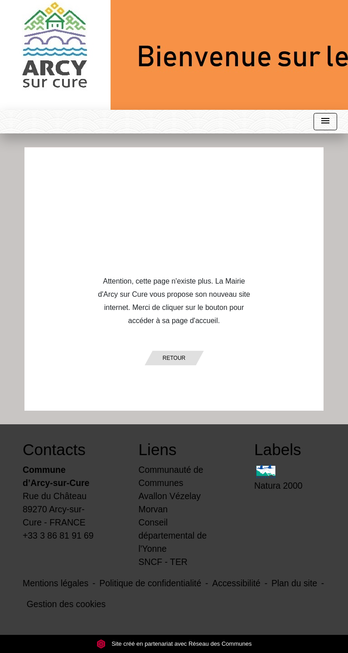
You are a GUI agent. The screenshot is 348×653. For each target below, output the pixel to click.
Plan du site (294, 583)
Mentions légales (55, 583)
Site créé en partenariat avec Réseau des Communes (174, 643)
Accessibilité (236, 583)
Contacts (54, 449)
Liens (158, 449)
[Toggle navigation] (325, 122)
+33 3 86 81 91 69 (58, 535)
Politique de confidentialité (150, 583)
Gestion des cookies (66, 604)
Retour (174, 358)
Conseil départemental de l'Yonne (173, 535)
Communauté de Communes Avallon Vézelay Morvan (171, 489)
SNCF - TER (163, 562)
